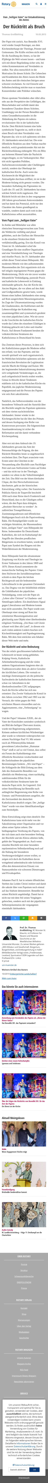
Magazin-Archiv (24, 1363)
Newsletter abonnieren (24, 1381)
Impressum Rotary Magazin (24, 1375)
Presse (24, 1288)
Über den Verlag (24, 1326)
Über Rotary (24, 1256)
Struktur (24, 1270)
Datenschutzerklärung (24, 1446)
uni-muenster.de (9, 965)
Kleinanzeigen (24, 1320)
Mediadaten (24, 1332)
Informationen (23, 1443)
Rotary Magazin (24, 1349)
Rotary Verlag (24, 1300)
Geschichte (24, 1338)
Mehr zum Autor (9, 978)
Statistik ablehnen (18, 1469)
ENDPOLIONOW (24, 1282)
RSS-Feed (24, 1369)
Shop (24, 1314)
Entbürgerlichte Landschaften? (23, 974)
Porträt (24, 1264)
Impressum (24, 1477)
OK (34, 1469)
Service (24, 1393)
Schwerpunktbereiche (24, 1276)
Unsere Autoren (24, 1357)
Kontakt (24, 1308)
